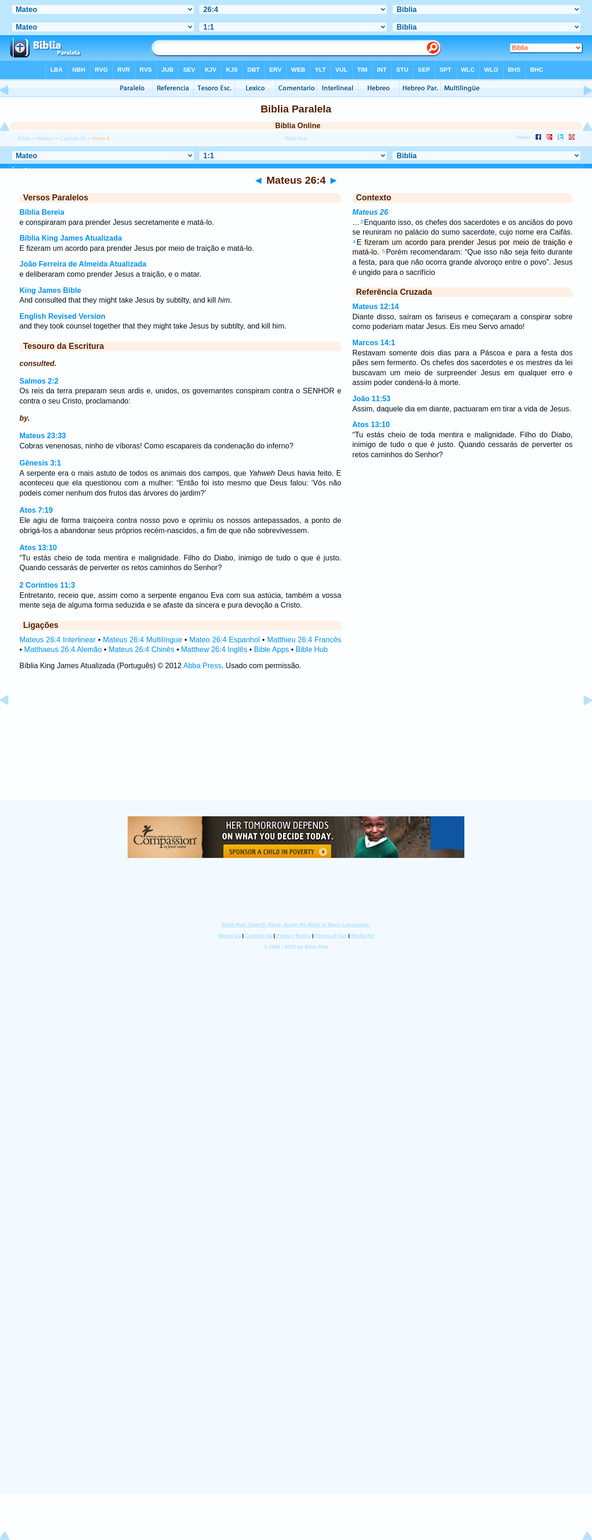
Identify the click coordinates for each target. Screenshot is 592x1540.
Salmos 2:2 (38, 381)
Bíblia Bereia (41, 212)
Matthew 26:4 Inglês (214, 649)
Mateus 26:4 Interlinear (57, 640)
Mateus (45, 138)
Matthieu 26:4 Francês (304, 640)
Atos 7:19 (36, 510)
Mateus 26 (370, 212)
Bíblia (24, 138)
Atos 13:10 (38, 548)
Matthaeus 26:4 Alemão (63, 649)
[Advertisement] (296, 743)
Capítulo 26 (73, 138)
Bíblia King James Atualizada (70, 238)
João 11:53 (371, 399)
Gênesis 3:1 (40, 463)
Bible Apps (271, 649)
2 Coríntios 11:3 (47, 585)
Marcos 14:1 (373, 343)
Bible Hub (311, 649)
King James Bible (50, 290)
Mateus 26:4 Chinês (141, 649)
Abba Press (202, 666)
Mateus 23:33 (42, 436)
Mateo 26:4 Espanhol (224, 640)
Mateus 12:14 (375, 306)
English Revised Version (62, 316)
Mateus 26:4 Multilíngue (142, 640)
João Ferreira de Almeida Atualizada (82, 264)
